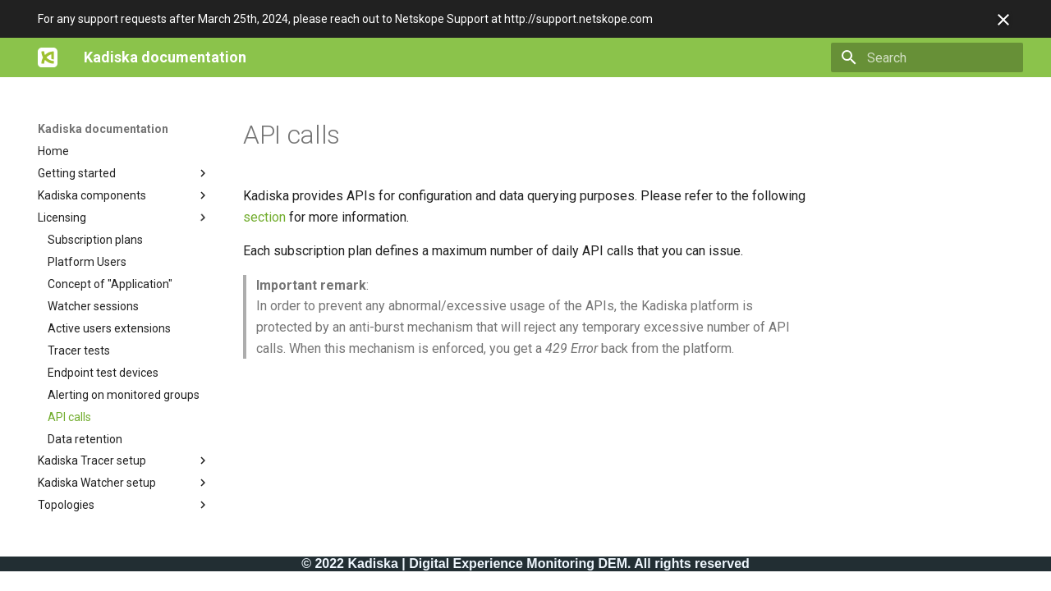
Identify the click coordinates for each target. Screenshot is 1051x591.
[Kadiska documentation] (47, 57)
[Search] (927, 57)
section (264, 217)
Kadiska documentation (103, 128)
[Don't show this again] (1003, 20)
